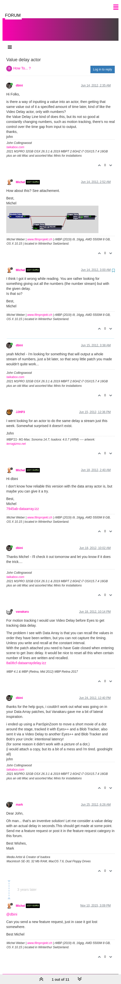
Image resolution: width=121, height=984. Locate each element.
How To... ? (22, 63)
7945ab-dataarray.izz (22, 504)
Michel (20, 177)
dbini (19, 80)
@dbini (11, 909)
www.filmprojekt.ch (39, 234)
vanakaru (22, 606)
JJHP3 (20, 407)
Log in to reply (102, 64)
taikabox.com (15, 142)
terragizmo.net (16, 439)
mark (19, 799)
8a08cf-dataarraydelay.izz (26, 658)
